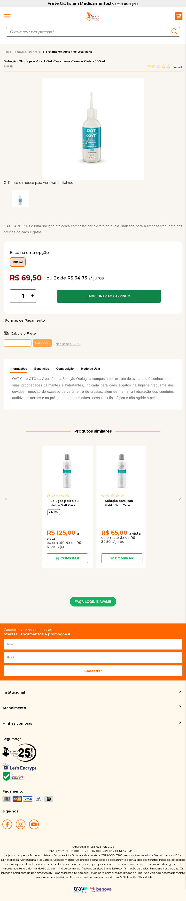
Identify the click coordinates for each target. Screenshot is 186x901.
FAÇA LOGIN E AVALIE (93, 602)
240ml (54, 512)
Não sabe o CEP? (68, 343)
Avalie (177, 66)
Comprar (109, 296)
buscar (175, 31)
